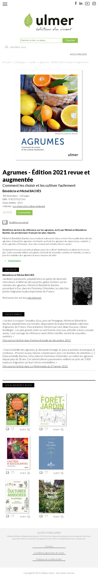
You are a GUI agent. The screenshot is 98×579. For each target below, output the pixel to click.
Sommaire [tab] (12, 260)
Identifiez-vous (18, 47)
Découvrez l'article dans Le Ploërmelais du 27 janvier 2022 (35, 366)
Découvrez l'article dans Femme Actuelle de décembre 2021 (36, 340)
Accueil (6, 62)
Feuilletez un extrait (18, 222)
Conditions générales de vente (49, 552)
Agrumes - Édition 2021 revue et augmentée (64, 62)
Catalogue (19, 62)
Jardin (32, 62)
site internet (34, 297)
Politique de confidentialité (49, 559)
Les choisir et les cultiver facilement (29, 206)
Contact (49, 546)
